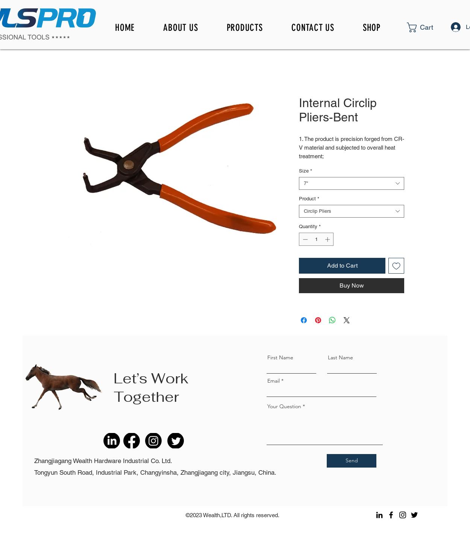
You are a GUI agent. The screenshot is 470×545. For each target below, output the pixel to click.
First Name (280, 357)
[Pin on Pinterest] (318, 320)
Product (309, 198)
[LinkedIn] (379, 514)
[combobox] (351, 183)
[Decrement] (304, 239)
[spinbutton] (316, 239)
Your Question (284, 406)
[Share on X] (346, 320)
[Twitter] (414, 514)
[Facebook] (391, 514)
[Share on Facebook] (303, 320)
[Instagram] (402, 514)
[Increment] (328, 239)
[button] (433, 27)
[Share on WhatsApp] (332, 320)
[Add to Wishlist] (396, 266)
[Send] (351, 461)
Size (305, 171)
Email (273, 380)
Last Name (340, 357)
